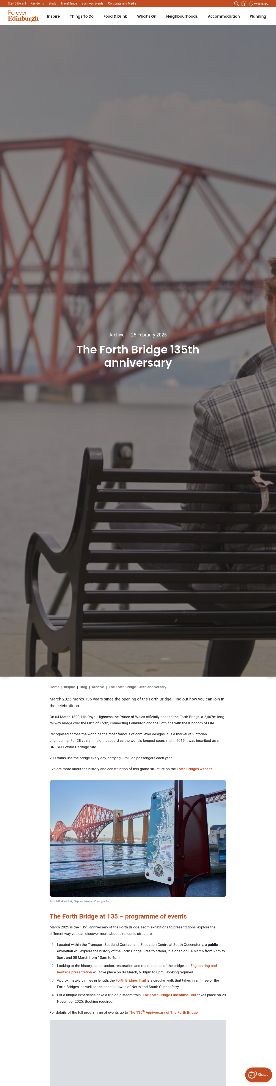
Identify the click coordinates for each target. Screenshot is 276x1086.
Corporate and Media (122, 3)
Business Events (93, 3)
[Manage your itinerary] (258, 3)
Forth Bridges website (195, 769)
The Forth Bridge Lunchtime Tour (169, 995)
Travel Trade (69, 3)
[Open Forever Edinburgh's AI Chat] (258, 1074)
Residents (37, 3)
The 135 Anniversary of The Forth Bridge (163, 1012)
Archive (116, 335)
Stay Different (17, 3)
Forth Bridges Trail (131, 980)
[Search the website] (236, 3)
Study (52, 3)
